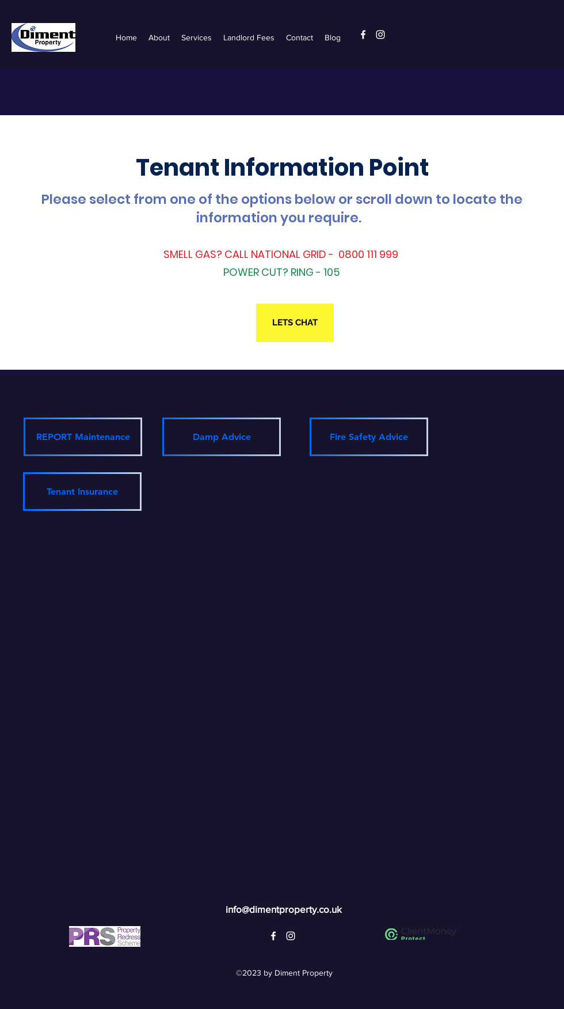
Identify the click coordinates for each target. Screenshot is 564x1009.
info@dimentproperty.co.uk (284, 909)
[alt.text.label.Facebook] (363, 34)
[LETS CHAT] (295, 323)
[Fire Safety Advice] (369, 437)
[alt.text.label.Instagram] (380, 34)
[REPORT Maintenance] (83, 437)
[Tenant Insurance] (82, 491)
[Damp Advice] (221, 437)
